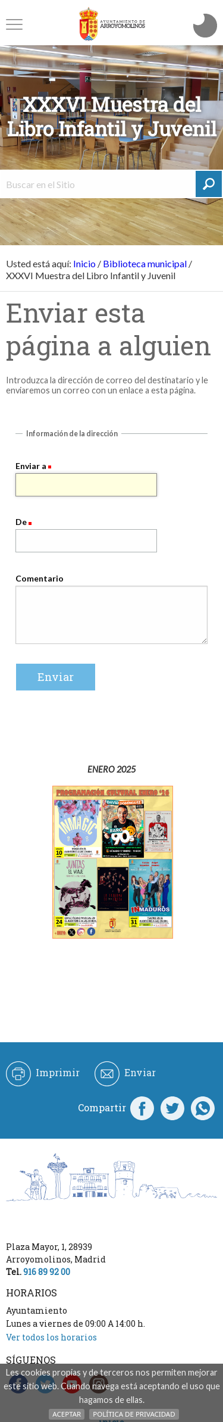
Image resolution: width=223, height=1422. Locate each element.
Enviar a (30, 466)
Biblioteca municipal (145, 263)
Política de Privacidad (134, 1414)
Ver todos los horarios (51, 1337)
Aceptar (66, 1414)
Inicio (84, 263)
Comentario (39, 578)
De (21, 522)
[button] (14, 24)
